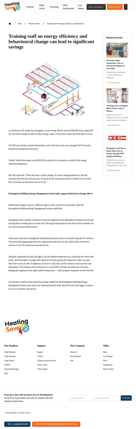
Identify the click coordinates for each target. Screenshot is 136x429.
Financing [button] (54, 7)
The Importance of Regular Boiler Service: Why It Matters (117, 108)
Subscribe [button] (126, 398)
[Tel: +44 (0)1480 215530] (17, 424)
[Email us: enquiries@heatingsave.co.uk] (56, 424)
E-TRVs (7, 365)
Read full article (114, 83)
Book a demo (114, 7)
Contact (40, 356)
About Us (73, 352)
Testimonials (107, 365)
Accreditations (75, 356)
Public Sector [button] (42, 7)
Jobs (71, 361)
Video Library (42, 369)
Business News (34, 24)
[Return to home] (12, 7)
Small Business (10, 352)
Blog (20, 24)
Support (40, 352)
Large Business (10, 356)
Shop (6, 373)
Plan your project (95, 7)
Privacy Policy (108, 369)
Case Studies (81, 7)
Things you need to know (46, 361)
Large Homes (9, 361)
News (105, 361)
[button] (126, 7)
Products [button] (30, 7)
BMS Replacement (68, 7)
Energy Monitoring (11, 369)
